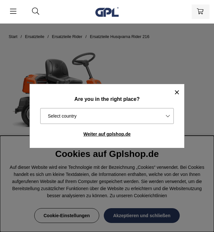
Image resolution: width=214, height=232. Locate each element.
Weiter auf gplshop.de (107, 134)
